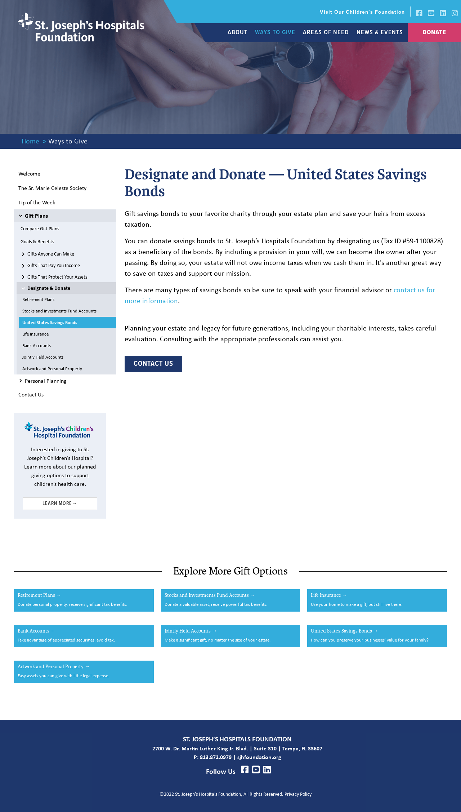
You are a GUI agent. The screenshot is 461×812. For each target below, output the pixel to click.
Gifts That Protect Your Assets (57, 276)
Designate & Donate (48, 287)
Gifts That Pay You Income (53, 265)
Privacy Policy (299, 793)
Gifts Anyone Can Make (50, 253)
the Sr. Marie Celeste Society (52, 188)
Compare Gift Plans (40, 228)
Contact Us (31, 394)
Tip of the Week (36, 202)
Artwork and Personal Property (52, 368)
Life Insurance (35, 334)
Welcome (29, 173)
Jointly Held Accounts (42, 357)
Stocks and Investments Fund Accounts (59, 311)
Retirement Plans (38, 299)
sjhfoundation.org (259, 757)
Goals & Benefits (37, 241)
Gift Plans (36, 215)
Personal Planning (46, 381)
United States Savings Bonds (49, 322)
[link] (358, 11)
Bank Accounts (36, 345)
